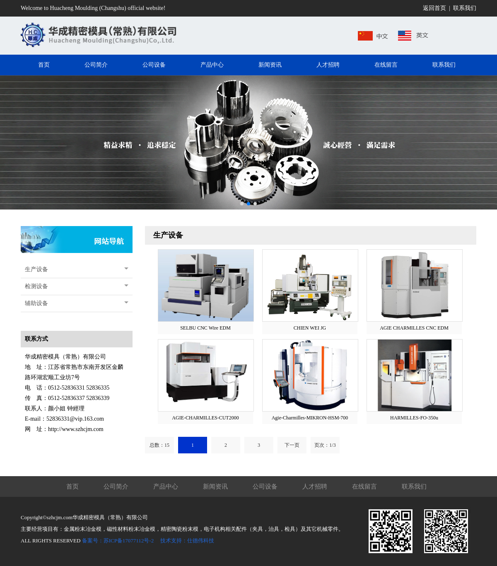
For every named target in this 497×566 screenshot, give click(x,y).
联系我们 (464, 8)
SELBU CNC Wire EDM (205, 328)
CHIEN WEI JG (310, 328)
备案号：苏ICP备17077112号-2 (118, 540)
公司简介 (116, 486)
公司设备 (265, 486)
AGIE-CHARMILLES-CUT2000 (205, 418)
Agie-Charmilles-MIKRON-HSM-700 (310, 418)
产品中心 (165, 486)
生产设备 (36, 269)
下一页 (292, 445)
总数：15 (159, 445)
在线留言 (364, 486)
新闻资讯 (215, 486)
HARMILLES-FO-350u (414, 418)
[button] (242, 203)
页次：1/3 (324, 445)
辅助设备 (36, 303)
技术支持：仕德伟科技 (187, 540)
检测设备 (36, 286)
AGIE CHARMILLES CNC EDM (414, 328)
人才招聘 (314, 486)
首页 (72, 486)
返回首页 (434, 8)
